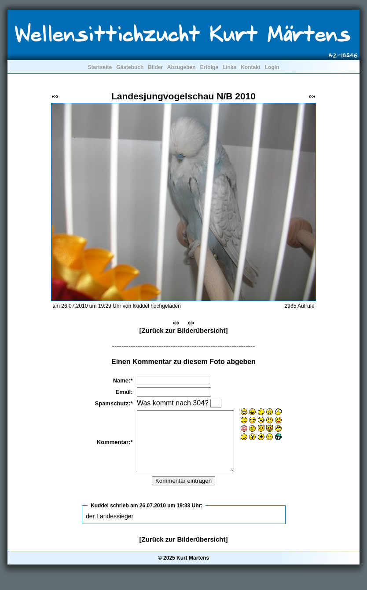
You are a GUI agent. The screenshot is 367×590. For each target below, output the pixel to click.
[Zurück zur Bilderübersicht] (183, 330)
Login (272, 67)
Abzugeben (181, 67)
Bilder (155, 67)
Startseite (100, 67)
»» (312, 96)
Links (229, 67)
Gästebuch (129, 67)
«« (55, 96)
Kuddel (100, 517)
